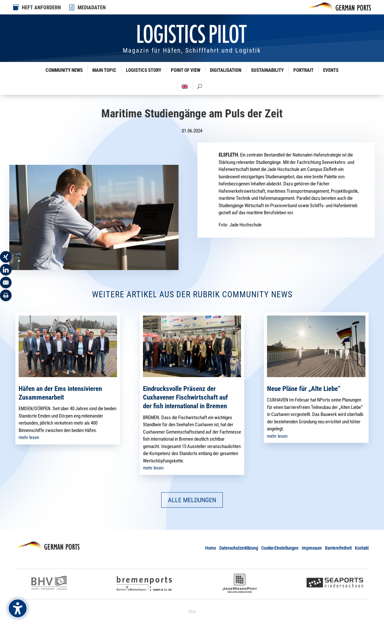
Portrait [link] (303, 70)
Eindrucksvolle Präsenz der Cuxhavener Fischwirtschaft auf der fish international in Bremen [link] (185, 397)
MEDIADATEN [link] (92, 7)
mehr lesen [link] (29, 437)
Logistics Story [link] (143, 70)
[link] (72, 7)
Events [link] (330, 70)
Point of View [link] (185, 70)
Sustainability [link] (267, 70)
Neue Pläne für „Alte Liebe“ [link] (303, 389)
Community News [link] (64, 70)
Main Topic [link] (104, 70)
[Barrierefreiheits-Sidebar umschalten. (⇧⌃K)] (17, 608)
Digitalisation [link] (225, 70)
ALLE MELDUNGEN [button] (192, 500)
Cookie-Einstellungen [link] (279, 548)
